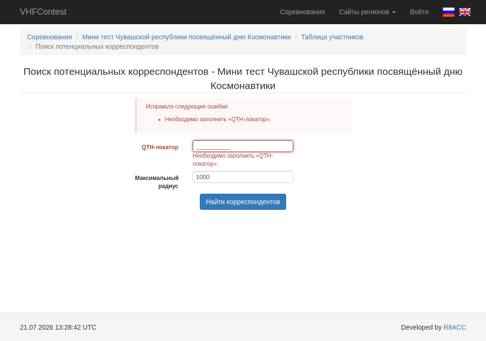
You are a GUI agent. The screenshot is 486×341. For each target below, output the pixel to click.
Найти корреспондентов (243, 202)
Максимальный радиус (157, 182)
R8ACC (455, 327)
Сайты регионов (367, 12)
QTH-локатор (160, 147)
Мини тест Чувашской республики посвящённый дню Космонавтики (186, 37)
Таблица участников (332, 37)
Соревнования (302, 12)
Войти (419, 12)
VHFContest (43, 12)
